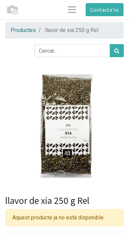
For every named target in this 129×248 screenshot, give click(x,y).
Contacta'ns (104, 9)
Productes (23, 30)
